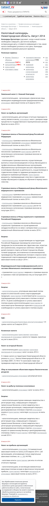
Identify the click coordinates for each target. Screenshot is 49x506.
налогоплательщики (10, 240)
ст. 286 (22, 456)
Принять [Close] (18, 500)
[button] (42, 3)
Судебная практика (24, 16)
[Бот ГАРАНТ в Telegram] (14, 2)
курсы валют (10, 67)
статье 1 (12, 358)
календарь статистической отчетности (32, 71)
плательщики (7, 140)
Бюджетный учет (9, 16)
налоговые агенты (26, 322)
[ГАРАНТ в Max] (8, 2)
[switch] (4, 12)
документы (41, 296)
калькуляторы (10, 65)
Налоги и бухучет (40, 16)
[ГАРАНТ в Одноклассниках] (17, 2)
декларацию (33, 412)
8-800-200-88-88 (42, 502)
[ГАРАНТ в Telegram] (11, 2)
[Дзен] (5, 3)
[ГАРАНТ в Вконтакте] (2, 2)
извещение (38, 305)
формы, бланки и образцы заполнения (12, 59)
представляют (26, 152)
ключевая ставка (11, 69)
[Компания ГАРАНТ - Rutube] (20, 2)
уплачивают (5, 103)
